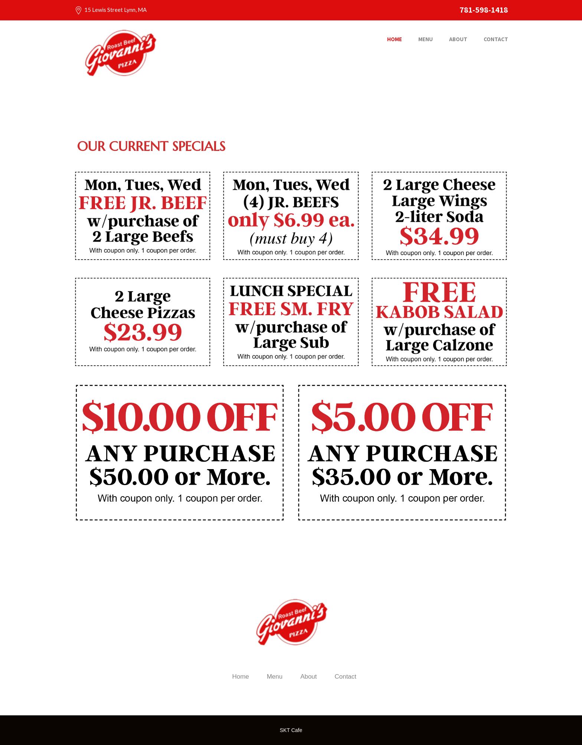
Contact (496, 39)
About (458, 39)
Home (394, 39)
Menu (425, 39)
